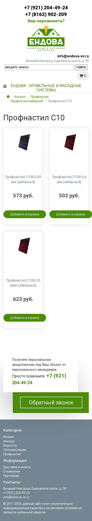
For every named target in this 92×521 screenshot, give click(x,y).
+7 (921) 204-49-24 (46, 7)
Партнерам (11, 475)
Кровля (8, 437)
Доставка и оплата (17, 467)
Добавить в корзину (24, 214)
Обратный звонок (51, 402)
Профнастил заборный (27, 101)
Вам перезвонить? (46, 20)
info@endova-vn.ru (73, 56)
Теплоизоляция (14, 450)
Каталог (20, 96)
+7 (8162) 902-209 (46, 14)
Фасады (9, 441)
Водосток (10, 445)
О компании (11, 471)
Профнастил (40, 96)
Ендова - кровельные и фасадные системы (46, 87)
